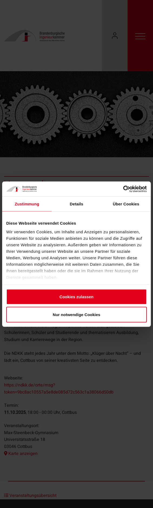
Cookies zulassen (76, 296)
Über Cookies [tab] (126, 204)
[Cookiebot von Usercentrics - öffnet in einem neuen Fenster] (123, 188)
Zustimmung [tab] (27, 204)
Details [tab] (76, 204)
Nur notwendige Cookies (76, 314)
